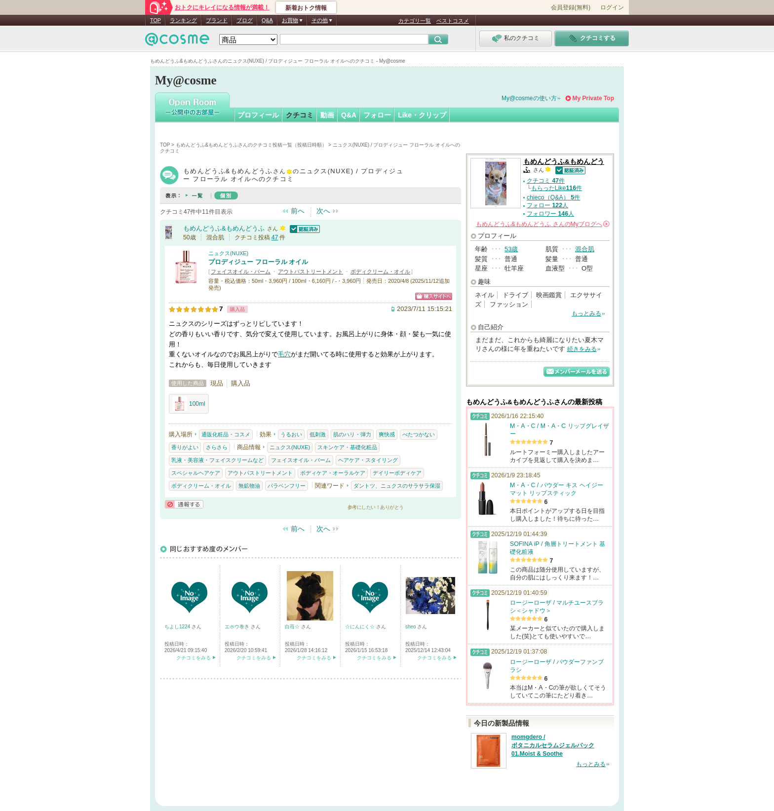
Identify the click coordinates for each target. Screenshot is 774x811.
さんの (543, 224)
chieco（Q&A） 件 (553, 197)
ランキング (183, 20)
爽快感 (387, 434)
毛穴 (284, 354)
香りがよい (184, 447)
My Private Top (593, 98)
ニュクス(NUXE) (228, 253)
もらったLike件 (556, 188)
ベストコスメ (452, 21)
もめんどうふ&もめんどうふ (224, 228)
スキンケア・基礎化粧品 (347, 447)
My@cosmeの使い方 (529, 98)
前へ (298, 211)
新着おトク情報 (306, 7)
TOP (155, 20)
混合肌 (584, 249)
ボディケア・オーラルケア (332, 473)
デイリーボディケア (397, 473)
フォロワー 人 (550, 213)
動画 (327, 115)
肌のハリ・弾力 (352, 434)
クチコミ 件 (546, 180)
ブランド (217, 20)
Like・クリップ (422, 115)
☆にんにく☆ (360, 626)
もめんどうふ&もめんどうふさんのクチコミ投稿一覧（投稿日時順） (251, 145)
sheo (411, 626)
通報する (184, 504)
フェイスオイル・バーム (241, 271)
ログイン (612, 7)
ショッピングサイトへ (433, 296)
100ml (188, 403)
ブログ (244, 20)
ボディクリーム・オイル (380, 271)
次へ (323, 211)
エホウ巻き (238, 626)
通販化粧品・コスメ (225, 434)
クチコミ (299, 115)
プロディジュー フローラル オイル (258, 262)
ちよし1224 (178, 626)
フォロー (377, 115)
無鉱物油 (249, 486)
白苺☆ (293, 626)
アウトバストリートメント (310, 271)
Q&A (267, 20)
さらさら (217, 447)
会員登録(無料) (570, 7)
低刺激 (318, 434)
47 (274, 237)
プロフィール (258, 115)
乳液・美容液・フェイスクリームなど (217, 460)
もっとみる (586, 313)
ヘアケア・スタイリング (368, 460)
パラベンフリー (287, 486)
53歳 (511, 249)
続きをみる (582, 349)
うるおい (291, 434)
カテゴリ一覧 (414, 21)
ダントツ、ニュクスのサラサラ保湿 (396, 486)
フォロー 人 (547, 205)
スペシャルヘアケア (195, 473)
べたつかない (418, 434)
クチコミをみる (193, 657)
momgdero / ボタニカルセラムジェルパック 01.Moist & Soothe (552, 745)
